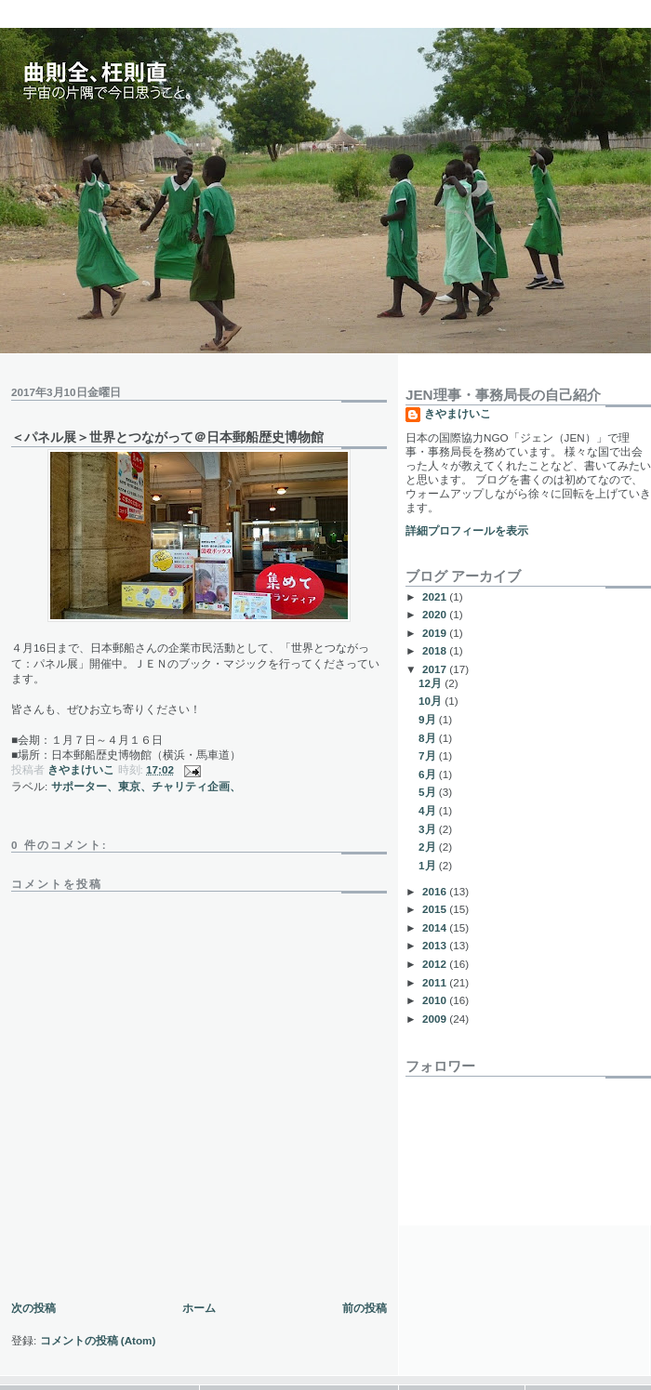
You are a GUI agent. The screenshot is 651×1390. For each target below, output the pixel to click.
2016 (435, 891)
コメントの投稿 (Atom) (98, 1340)
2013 (435, 945)
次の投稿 (33, 1308)
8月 (428, 738)
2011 (435, 982)
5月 (428, 792)
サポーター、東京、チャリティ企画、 (146, 786)
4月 (428, 810)
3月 (428, 829)
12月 (431, 683)
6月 (428, 774)
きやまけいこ (457, 413)
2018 (435, 650)
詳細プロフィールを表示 (466, 530)
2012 (435, 964)
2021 (435, 596)
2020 (435, 614)
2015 (435, 909)
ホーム (199, 1308)
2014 (435, 927)
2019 (435, 633)
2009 (435, 1019)
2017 (435, 669)
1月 (428, 865)
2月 (428, 847)
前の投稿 (364, 1308)
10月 (431, 701)
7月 (428, 755)
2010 (435, 1000)
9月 (428, 719)
